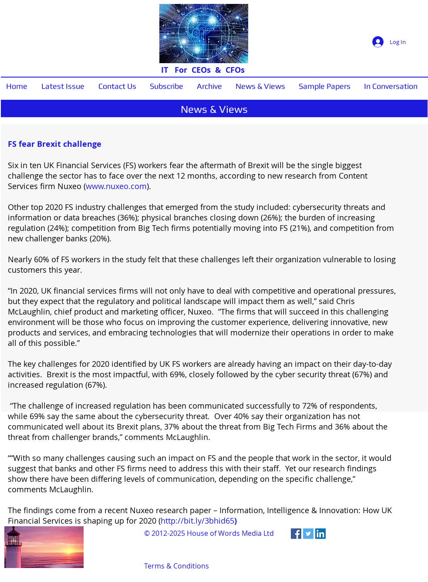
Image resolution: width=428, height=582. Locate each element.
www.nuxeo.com (116, 186)
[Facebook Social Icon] (296, 533)
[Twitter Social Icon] (308, 533)
